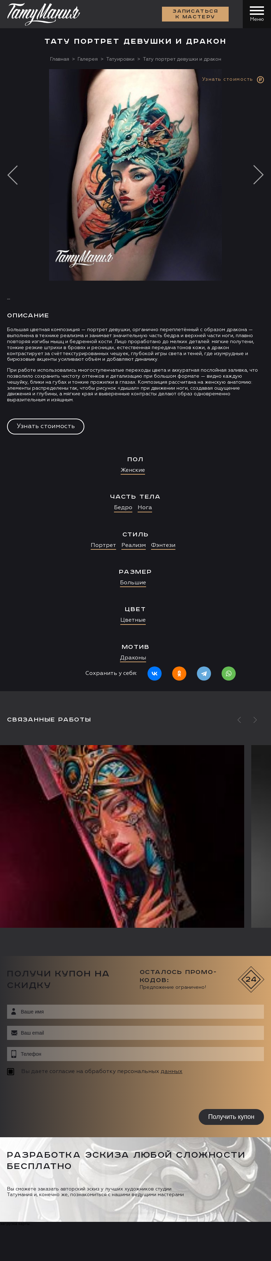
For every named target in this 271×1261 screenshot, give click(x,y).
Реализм (133, 545)
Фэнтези (163, 545)
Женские (133, 470)
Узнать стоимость (46, 426)
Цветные (133, 620)
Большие (133, 583)
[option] (135, 380)
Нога (145, 508)
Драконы (133, 658)
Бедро (123, 508)
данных (171, 1071)
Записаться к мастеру (195, 14)
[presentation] (52, 1093)
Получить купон (231, 1116)
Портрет (103, 545)
